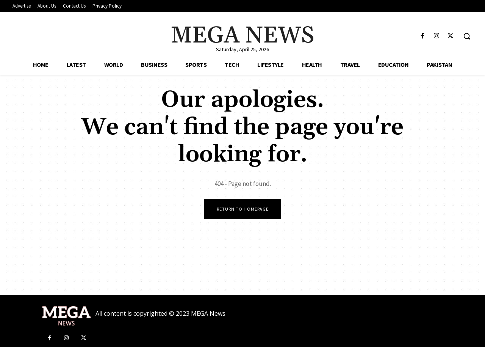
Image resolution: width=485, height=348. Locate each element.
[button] (467, 36)
